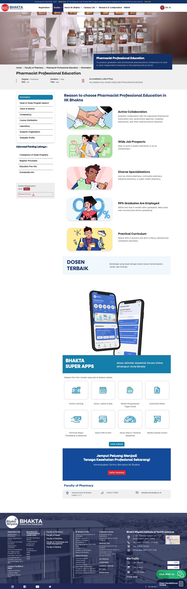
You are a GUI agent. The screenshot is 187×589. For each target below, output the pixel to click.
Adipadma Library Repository (105, 535)
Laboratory (25, 126)
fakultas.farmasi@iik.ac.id (151, 493)
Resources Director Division (86, 569)
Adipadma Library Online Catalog (108, 539)
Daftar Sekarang (116, 473)
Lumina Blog (103, 562)
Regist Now (62, 1)
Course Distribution (28, 120)
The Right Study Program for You (14, 552)
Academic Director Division (86, 567)
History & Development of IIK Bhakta (85, 535)
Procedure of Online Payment (15, 542)
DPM (28, 552)
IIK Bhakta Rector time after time (86, 545)
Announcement (81, 563)
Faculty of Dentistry (54, 539)
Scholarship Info (27, 172)
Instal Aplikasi (116, 444)
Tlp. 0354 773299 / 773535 (145, 541)
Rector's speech (81, 538)
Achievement (81, 548)
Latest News (80, 560)
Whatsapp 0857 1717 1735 (145, 549)
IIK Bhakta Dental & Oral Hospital (108, 546)
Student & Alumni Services (109, 549)
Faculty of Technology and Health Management (57, 543)
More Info (148, 1)
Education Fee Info (28, 166)
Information (25, 97)
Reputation (80, 542)
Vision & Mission (27, 109)
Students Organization (30, 132)
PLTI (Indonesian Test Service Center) (107, 554)
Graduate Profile (27, 138)
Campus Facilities (14, 570)
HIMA (28, 556)
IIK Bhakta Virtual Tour (14, 574)
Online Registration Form (15, 539)
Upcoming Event (82, 557)
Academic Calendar (106, 565)
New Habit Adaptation (84, 565)
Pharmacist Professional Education (62, 68)
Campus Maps (13, 572)
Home (19, 68)
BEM (28, 554)
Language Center (105, 551)
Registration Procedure (12, 535)
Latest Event (80, 561)
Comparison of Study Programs (34, 155)
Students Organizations (31, 549)
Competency (25, 115)
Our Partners (104, 558)
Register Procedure (28, 161)
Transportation (31, 541)
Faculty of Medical (54, 547)
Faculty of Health (53, 535)
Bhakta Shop (104, 572)
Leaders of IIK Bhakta (83, 549)
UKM (28, 558)
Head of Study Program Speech (34, 103)
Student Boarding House (33, 538)
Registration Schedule (12, 546)
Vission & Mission (82, 540)
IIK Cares (102, 569)
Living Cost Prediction (30, 544)
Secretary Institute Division (86, 571)
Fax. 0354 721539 (141, 545)
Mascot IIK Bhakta (82, 551)
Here (26, 189)
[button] (171, 574)
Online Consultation (15, 549)
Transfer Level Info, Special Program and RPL (15, 560)
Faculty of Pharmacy (34, 68)
